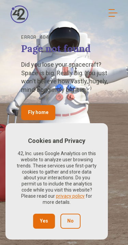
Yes (44, 221)
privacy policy (70, 196)
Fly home (38, 112)
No (70, 221)
